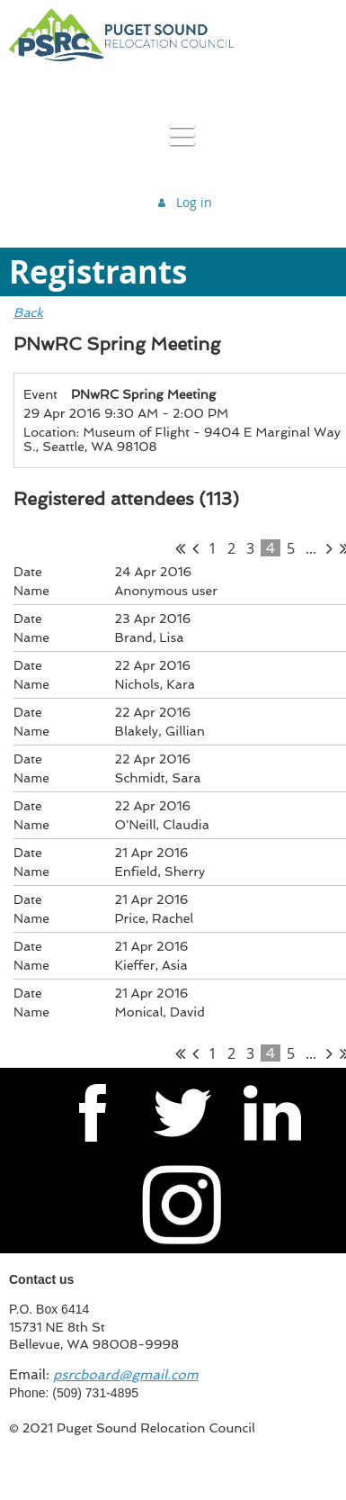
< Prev (195, 548)
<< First (180, 548)
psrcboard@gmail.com (126, 1375)
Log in (194, 202)
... (311, 548)
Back (28, 312)
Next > (329, 548)
